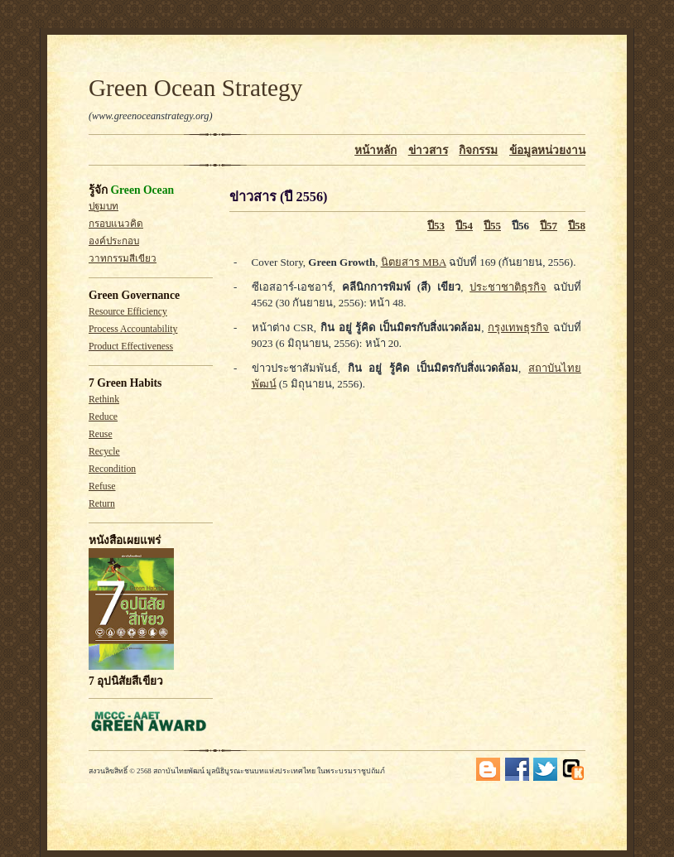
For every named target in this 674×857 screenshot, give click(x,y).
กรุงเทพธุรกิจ (518, 327)
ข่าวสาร (428, 150)
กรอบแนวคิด (116, 224)
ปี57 (548, 225)
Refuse (102, 486)
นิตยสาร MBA (413, 262)
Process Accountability (133, 329)
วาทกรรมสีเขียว (122, 258)
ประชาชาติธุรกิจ (507, 287)
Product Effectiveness (131, 346)
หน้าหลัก (375, 150)
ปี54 (464, 225)
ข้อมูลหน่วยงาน (547, 150)
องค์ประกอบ (114, 241)
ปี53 (436, 225)
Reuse (101, 434)
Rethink (104, 399)
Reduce (103, 417)
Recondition (112, 469)
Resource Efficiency (128, 311)
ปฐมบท (103, 206)
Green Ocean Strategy (195, 88)
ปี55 (492, 225)
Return (102, 503)
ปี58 (576, 225)
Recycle (104, 451)
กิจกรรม (478, 150)
